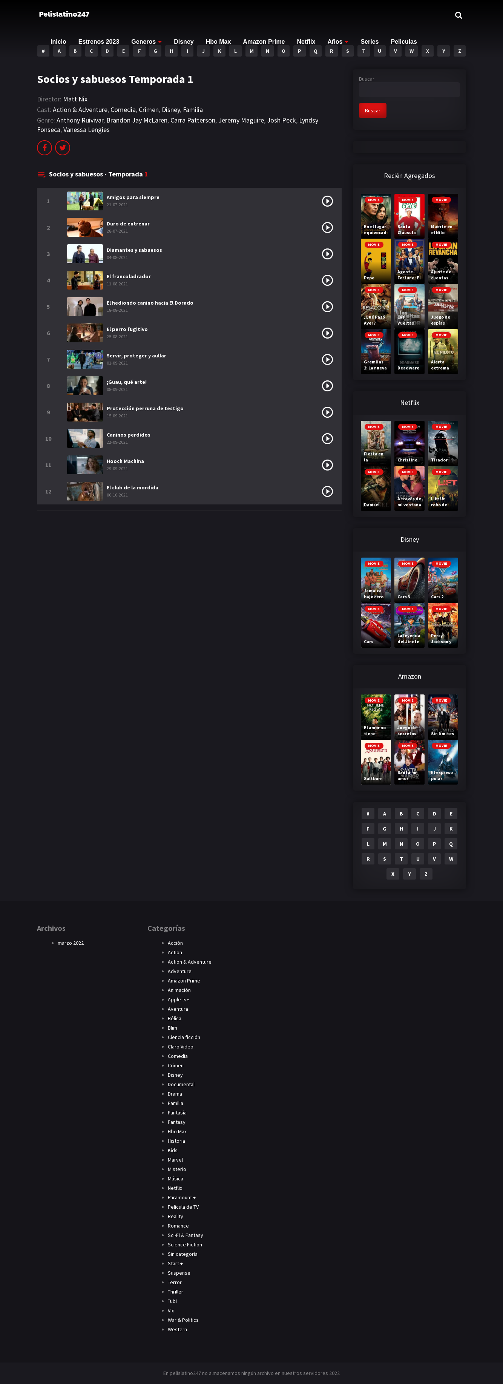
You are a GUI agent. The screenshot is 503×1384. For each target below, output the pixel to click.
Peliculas (404, 41)
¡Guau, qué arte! (127, 382)
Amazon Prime (264, 41)
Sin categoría (183, 1254)
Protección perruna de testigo (145, 408)
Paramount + (182, 1197)
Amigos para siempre (133, 197)
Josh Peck (281, 120)
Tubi (172, 1301)
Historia (176, 1140)
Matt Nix (75, 99)
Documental (181, 1084)
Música (175, 1178)
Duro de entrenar (128, 223)
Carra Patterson (192, 120)
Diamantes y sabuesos (134, 250)
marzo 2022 (71, 943)
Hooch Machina (125, 461)
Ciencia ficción (184, 1037)
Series (369, 41)
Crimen (149, 109)
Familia (193, 109)
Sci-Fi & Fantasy (185, 1235)
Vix (171, 1310)
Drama (175, 1093)
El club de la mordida (132, 487)
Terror (175, 1282)
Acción (175, 943)
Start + (175, 1263)
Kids (173, 1150)
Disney (183, 41)
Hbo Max (218, 41)
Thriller (175, 1291)
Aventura (178, 1008)
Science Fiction (185, 1244)
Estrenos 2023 (99, 41)
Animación (179, 990)
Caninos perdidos (128, 434)
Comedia (123, 109)
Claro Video (180, 1046)
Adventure (180, 971)
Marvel (175, 1159)
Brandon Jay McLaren (136, 120)
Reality (175, 1216)
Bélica (174, 1018)
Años (334, 41)
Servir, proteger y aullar (136, 355)
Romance (178, 1225)
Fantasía (177, 1112)
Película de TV (183, 1206)
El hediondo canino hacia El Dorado (150, 302)
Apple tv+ (178, 999)
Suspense (179, 1272)
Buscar (366, 78)
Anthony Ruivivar (80, 120)
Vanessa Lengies (86, 129)
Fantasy (177, 1122)
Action (175, 952)
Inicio (58, 41)
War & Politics (183, 1320)
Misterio (177, 1169)
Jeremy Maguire (241, 120)
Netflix (306, 41)
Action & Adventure (80, 109)
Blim (172, 1027)
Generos (143, 41)
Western (177, 1329)
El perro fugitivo (127, 329)
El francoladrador (129, 276)
